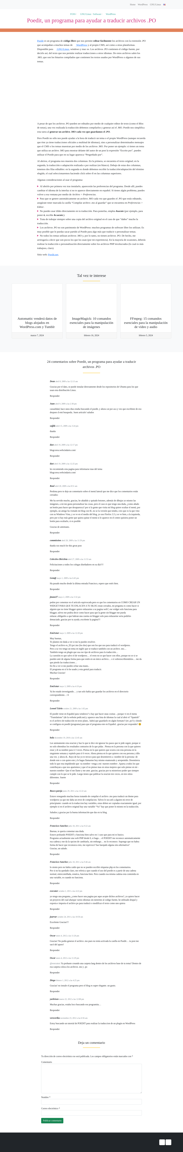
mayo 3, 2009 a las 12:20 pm (71, 633)
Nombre (45, 1097)
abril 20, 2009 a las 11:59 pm (73, 540)
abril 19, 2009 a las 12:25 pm (66, 464)
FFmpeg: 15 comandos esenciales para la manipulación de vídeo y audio (146, 323)
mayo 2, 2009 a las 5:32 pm (69, 597)
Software (97, 14)
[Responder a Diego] (61, 991)
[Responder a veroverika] (61, 1029)
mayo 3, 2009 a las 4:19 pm (71, 686)
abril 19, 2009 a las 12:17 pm (66, 445)
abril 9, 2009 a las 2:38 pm (66, 404)
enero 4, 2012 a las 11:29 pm (67, 958)
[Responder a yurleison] (61, 1010)
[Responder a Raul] (61, 533)
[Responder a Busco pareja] (61, 818)
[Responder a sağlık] (61, 437)
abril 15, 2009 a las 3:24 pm (67, 426)
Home (133, 4)
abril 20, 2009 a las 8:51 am (66, 486)
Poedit (40, 40)
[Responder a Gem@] (61, 589)
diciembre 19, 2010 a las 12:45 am (68, 738)
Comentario (46, 1062)
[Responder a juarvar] (61, 928)
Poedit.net (53, 254)
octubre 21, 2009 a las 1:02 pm (75, 708)
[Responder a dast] (61, 456)
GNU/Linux (155, 4)
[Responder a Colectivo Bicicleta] (61, 570)
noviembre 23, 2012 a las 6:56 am (73, 1018)
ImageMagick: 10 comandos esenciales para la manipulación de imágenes (91, 323)
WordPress (143, 4)
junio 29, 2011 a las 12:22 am (74, 791)
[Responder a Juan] (61, 418)
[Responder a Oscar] (61, 950)
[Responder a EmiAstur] (61, 679)
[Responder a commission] (61, 551)
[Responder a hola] (61, 783)
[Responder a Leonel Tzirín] (61, 730)
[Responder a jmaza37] (61, 625)
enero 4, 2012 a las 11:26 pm (67, 936)
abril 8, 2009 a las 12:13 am (66, 381)
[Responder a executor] (61, 909)
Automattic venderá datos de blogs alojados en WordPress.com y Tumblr (37, 323)
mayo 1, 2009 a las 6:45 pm (68, 578)
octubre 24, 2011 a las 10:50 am (70, 917)
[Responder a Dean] (61, 396)
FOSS (71, 14)
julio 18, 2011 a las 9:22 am (79, 826)
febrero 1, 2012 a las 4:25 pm (67, 980)
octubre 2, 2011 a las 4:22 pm (70, 891)
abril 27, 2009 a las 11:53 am (79, 559)
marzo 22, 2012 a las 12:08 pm (71, 999)
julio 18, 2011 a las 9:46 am (79, 862)
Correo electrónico (50, 1108)
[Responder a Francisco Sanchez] (61, 854)
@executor (55, 963)
